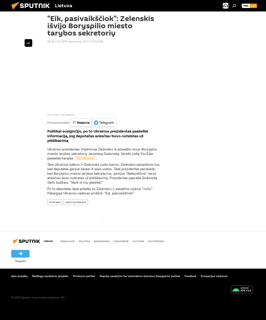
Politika (84, 241)
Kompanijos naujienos (214, 276)
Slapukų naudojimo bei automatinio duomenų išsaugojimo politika (140, 276)
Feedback (190, 276)
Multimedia (54, 202)
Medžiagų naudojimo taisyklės (50, 276)
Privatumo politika (84, 276)
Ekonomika (102, 241)
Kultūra (138, 241)
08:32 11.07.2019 (57, 41)
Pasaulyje (67, 241)
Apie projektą (19, 276)
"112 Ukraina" (85, 158)
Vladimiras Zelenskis (75, 202)
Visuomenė (121, 241)
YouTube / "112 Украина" (62, 114)
